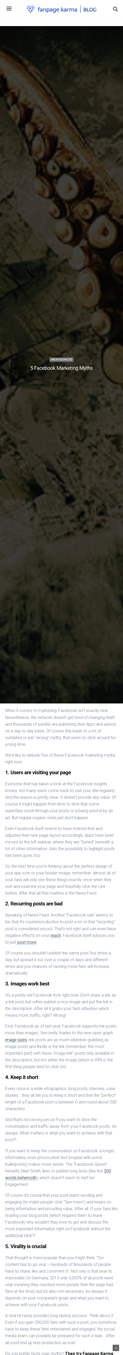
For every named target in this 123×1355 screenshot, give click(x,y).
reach (55, 935)
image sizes (16, 1039)
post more (27, 942)
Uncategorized (61, 359)
